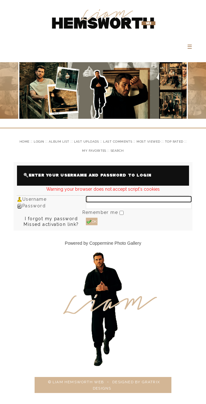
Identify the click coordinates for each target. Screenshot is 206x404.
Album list (59, 141)
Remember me (101, 212)
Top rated (174, 141)
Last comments (117, 141)
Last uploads (86, 141)
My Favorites (94, 150)
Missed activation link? (51, 224)
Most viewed (148, 141)
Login (39, 141)
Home (24, 141)
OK (91, 221)
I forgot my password (51, 218)
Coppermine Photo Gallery (115, 243)
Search (117, 150)
